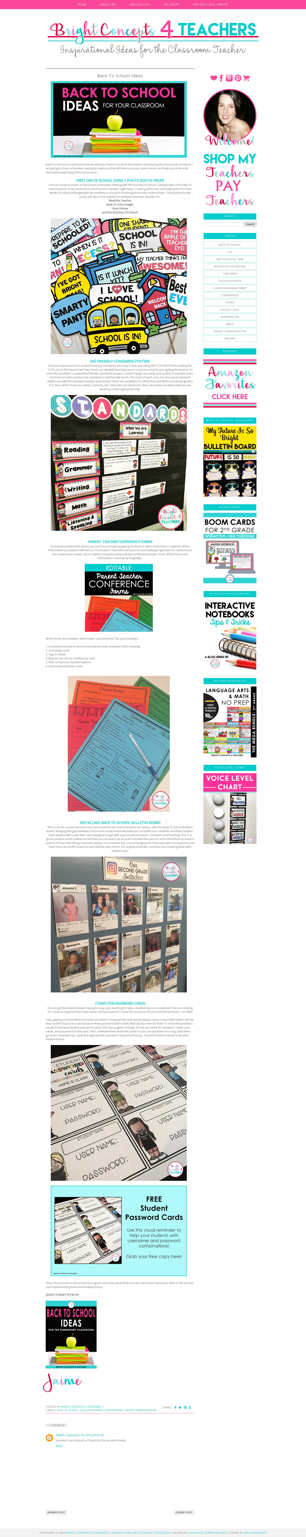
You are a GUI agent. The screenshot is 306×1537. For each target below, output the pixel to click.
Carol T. (60, 1435)
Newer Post (56, 1512)
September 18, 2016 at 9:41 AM (85, 1435)
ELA (230, 252)
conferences (114, 1410)
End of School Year (230, 259)
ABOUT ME (108, 4)
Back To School (68, 1410)
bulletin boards (91, 1410)
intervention (230, 316)
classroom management (230, 288)
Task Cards (229, 273)
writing (230, 338)
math (230, 324)
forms (230, 302)
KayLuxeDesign (255, 1532)
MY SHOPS (171, 4)
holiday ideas (230, 309)
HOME (82, 4)
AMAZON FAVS (140, 4)
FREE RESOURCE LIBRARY (210, 4)
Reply (59, 1445)
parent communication (141, 1410)
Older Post (184, 1512)
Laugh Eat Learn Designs (207, 1532)
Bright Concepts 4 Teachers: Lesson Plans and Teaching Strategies (118, 1532)
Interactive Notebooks (230, 266)
